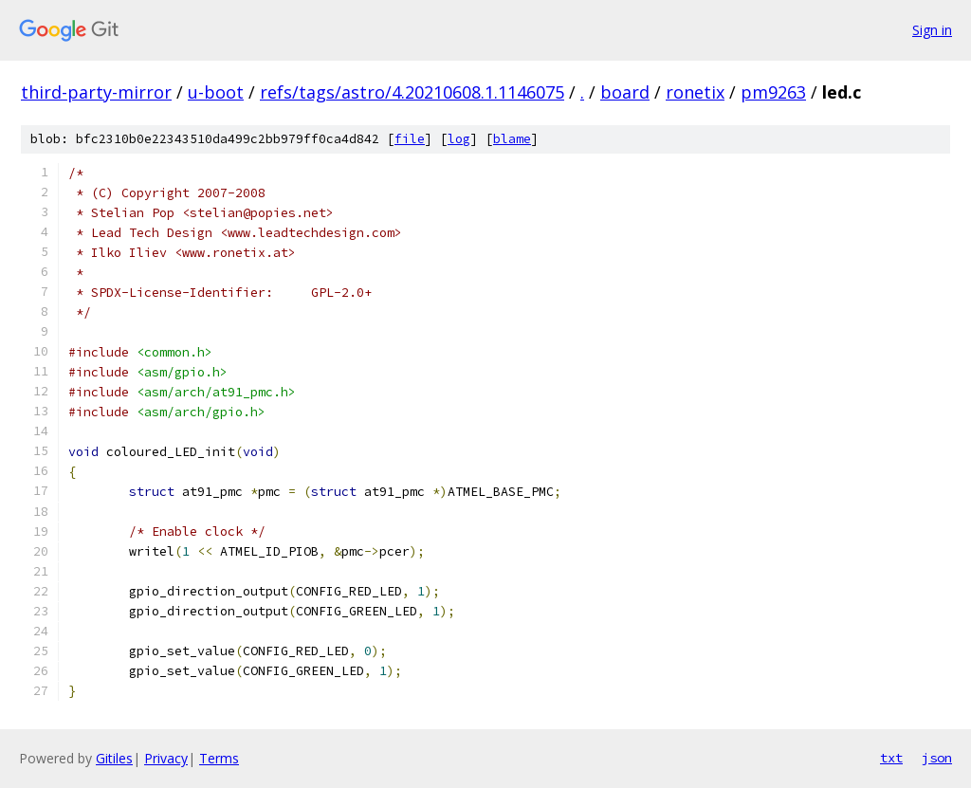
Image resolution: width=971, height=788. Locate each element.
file (409, 139)
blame (512, 139)
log (459, 139)
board (625, 92)
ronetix (695, 92)
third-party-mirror (96, 92)
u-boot (216, 92)
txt (891, 757)
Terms (219, 758)
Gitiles (114, 758)
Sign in (932, 30)
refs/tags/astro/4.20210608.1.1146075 (412, 92)
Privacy (166, 758)
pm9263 (773, 92)
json (937, 757)
